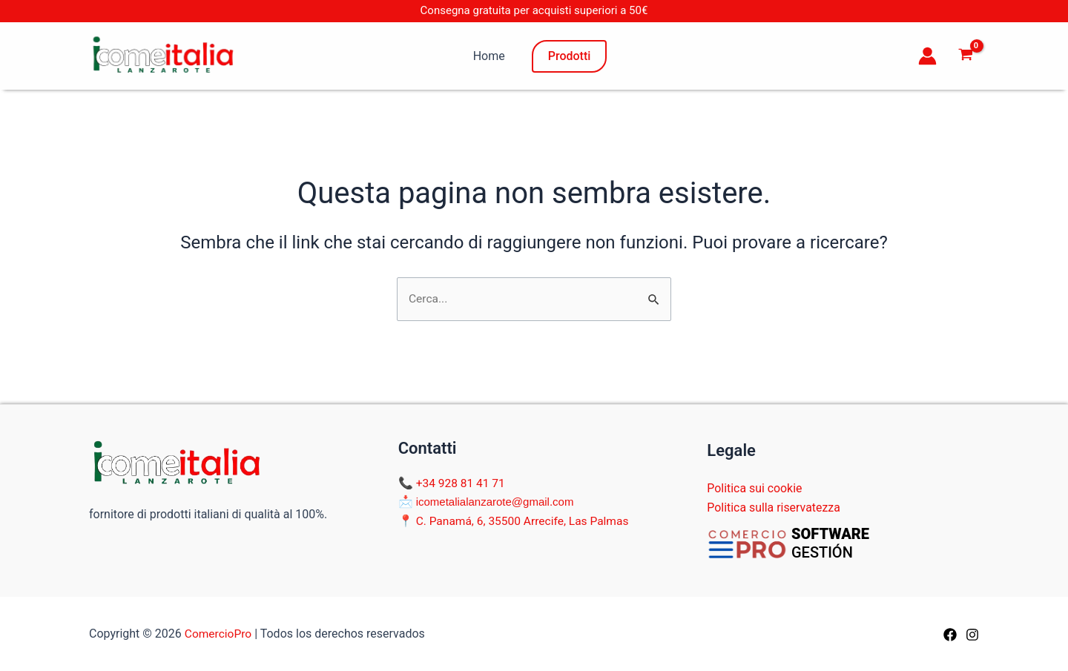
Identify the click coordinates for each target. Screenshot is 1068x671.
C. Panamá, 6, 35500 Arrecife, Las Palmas (526, 521)
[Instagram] (972, 634)
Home (489, 56)
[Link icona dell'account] (927, 56)
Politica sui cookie (754, 489)
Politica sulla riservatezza (774, 507)
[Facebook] (950, 634)
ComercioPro (219, 634)
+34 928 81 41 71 (462, 483)
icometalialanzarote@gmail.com (495, 502)
